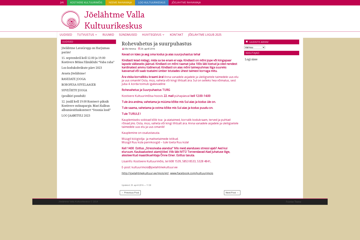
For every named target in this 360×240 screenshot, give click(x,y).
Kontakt (176, 35)
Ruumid (108, 35)
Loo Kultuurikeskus (151, 2)
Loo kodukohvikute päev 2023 (82, 67)
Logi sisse (251, 59)
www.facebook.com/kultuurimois (191, 173)
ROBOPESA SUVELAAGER (79, 84)
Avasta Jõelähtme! (74, 73)
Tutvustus (85, 35)
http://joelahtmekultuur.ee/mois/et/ (145, 173)
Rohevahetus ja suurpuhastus (157, 44)
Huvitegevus (151, 35)
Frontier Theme (293, 201)
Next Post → (232, 192)
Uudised (66, 35)
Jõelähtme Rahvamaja (186, 2)
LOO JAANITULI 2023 (76, 115)
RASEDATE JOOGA (74, 79)
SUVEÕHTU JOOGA (74, 90)
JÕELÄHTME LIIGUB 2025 (204, 35)
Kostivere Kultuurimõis (86, 2)
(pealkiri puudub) (73, 96)
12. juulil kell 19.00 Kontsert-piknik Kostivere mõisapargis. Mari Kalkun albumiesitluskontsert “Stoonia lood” (86, 106)
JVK (62, 2)
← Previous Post (130, 192)
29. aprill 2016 (148, 48)
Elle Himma (130, 48)
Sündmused (128, 35)
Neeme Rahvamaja (120, 2)
